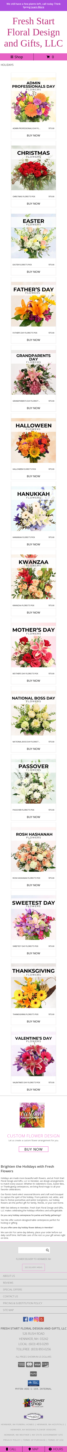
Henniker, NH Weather (16, 1434)
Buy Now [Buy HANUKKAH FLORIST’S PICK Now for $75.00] (33, 544)
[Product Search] (34, 1250)
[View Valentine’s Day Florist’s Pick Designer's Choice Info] (33, 1054)
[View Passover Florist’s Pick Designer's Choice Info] (33, 781)
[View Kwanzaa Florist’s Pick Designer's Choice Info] (33, 577)
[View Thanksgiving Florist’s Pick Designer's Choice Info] (33, 986)
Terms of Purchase (34, 1440)
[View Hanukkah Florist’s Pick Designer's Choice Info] (33, 509)
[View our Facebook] (25, 1320)
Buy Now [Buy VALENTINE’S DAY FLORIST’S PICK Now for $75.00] (33, 1089)
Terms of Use (56, 1440)
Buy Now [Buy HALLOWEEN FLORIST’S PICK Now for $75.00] (33, 476)
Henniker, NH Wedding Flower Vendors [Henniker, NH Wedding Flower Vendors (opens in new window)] (33, 1429)
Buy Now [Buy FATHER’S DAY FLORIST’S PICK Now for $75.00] (33, 340)
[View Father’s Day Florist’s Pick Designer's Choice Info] (33, 304)
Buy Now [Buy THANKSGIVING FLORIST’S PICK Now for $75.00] (33, 1021)
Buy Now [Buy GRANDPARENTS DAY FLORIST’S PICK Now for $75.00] (33, 408)
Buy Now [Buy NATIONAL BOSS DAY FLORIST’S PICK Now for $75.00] (33, 749)
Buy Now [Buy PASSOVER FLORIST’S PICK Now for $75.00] (33, 817)
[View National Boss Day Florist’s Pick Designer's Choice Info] (33, 713)
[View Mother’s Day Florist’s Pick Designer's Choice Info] (33, 645)
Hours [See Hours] (56, 1449)
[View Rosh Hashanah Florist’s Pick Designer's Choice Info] (33, 850)
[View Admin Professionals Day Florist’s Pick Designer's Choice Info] (33, 100)
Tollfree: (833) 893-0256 (33, 1349)
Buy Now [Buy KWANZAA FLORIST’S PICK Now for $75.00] (33, 612)
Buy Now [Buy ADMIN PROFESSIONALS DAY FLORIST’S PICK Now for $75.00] (33, 135)
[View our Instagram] (36, 1320)
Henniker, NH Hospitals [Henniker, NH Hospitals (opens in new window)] (50, 1424)
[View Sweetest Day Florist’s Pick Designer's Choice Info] (33, 918)
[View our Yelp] (41, 1320)
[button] (33, 1383)
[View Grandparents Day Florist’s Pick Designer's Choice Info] (33, 373)
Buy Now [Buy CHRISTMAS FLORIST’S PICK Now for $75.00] (33, 203)
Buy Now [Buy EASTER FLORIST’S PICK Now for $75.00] (33, 272)
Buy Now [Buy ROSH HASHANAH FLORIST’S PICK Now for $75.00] (33, 885)
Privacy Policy (12, 1440)
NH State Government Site (47, 1434)
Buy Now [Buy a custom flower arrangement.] (33, 1149)
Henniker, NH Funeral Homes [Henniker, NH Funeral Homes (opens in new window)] (17, 1424)
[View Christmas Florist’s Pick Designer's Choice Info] (33, 168)
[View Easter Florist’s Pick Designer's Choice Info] (33, 236)
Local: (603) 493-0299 (33, 1344)
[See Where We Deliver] (33, 1267)
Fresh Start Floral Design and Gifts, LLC (33, 32)
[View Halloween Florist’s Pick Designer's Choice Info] (33, 441)
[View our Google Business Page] (30, 1320)
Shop (16, 56)
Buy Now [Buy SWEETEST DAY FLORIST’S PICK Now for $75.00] (33, 953)
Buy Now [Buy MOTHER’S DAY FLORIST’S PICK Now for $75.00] (33, 681)
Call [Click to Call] (11, 1449)
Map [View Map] (33, 1449)
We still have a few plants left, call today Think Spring (34, 5)
